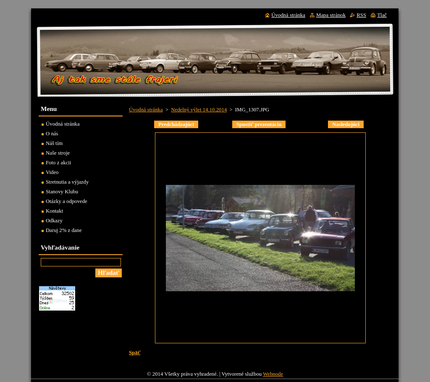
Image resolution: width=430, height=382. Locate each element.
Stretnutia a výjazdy (67, 182)
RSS (361, 15)
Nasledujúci (345, 124)
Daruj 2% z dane (64, 230)
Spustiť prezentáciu (259, 124)
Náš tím (54, 143)
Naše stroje (58, 153)
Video (52, 172)
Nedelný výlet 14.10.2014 (199, 110)
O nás (52, 134)
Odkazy (54, 221)
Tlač (382, 15)
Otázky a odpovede (66, 201)
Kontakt (54, 211)
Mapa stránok (331, 15)
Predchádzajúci (176, 124)
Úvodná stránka (146, 110)
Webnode (273, 374)
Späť (134, 353)
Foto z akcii (58, 163)
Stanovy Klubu (62, 192)
